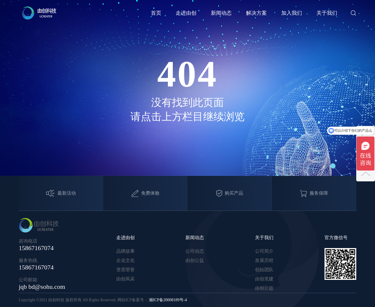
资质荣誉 (125, 269)
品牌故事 (125, 251)
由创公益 (194, 260)
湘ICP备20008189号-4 (168, 300)
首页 (156, 13)
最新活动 (61, 193)
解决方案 (256, 13)
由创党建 (264, 278)
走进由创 (186, 13)
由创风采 (125, 278)
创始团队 (264, 269)
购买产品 (229, 193)
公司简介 (264, 251)
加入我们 (291, 13)
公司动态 (194, 251)
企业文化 (125, 260)
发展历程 (264, 260)
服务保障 (314, 193)
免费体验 (145, 193)
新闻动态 (221, 13)
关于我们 (326, 13)
